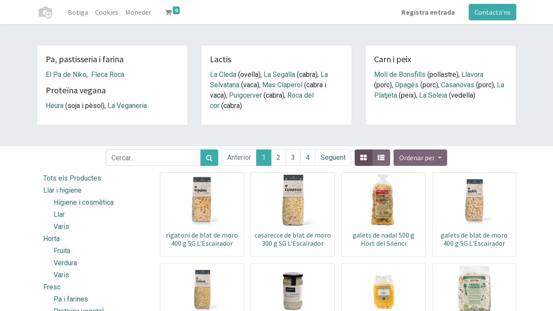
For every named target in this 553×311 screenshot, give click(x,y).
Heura (55, 106)
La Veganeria (127, 106)
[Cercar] (209, 157)
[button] (420, 157)
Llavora (472, 74)
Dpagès (407, 85)
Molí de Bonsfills (400, 74)
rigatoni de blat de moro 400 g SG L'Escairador (202, 239)
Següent (333, 157)
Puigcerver (245, 95)
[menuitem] (78, 12)
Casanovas (457, 85)
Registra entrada (428, 12)
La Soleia (433, 95)
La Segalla (279, 74)
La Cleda (223, 74)
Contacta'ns (492, 12)
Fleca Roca (107, 74)
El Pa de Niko (66, 74)
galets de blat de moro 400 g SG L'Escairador (474, 239)
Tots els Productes (72, 178)
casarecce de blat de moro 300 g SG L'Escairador (292, 239)
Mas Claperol (282, 85)
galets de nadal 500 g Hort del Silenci (383, 239)
